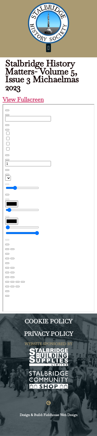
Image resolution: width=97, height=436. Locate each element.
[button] (48, 48)
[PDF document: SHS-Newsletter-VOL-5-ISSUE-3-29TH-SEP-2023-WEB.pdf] (48, 208)
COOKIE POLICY (48, 321)
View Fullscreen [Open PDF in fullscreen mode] (23, 99)
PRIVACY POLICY (48, 334)
